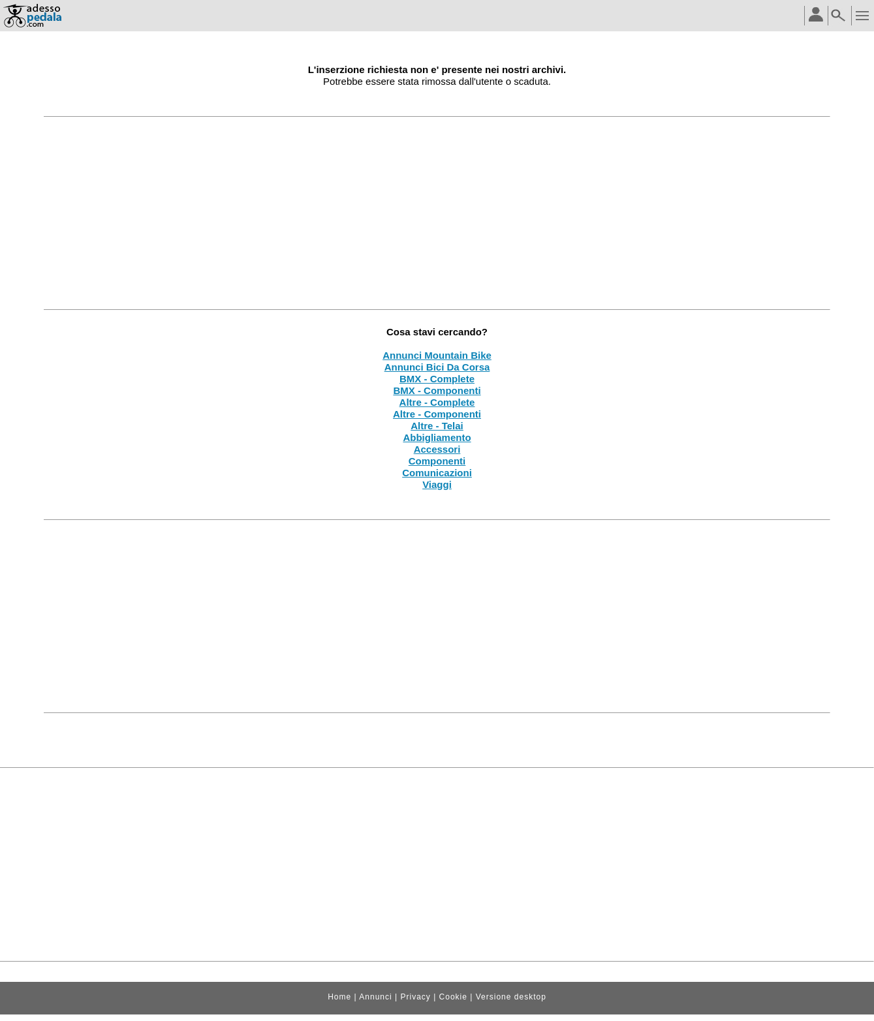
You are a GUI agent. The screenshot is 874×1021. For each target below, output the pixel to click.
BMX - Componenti (436, 390)
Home (339, 996)
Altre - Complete (437, 402)
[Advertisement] (437, 212)
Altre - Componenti (437, 413)
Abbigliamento (437, 437)
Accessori (437, 449)
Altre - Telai (437, 425)
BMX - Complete (437, 378)
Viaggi (437, 484)
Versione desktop (511, 996)
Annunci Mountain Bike (437, 355)
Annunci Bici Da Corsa (437, 367)
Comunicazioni (437, 472)
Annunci (375, 996)
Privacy (415, 996)
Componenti (437, 460)
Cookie (453, 996)
